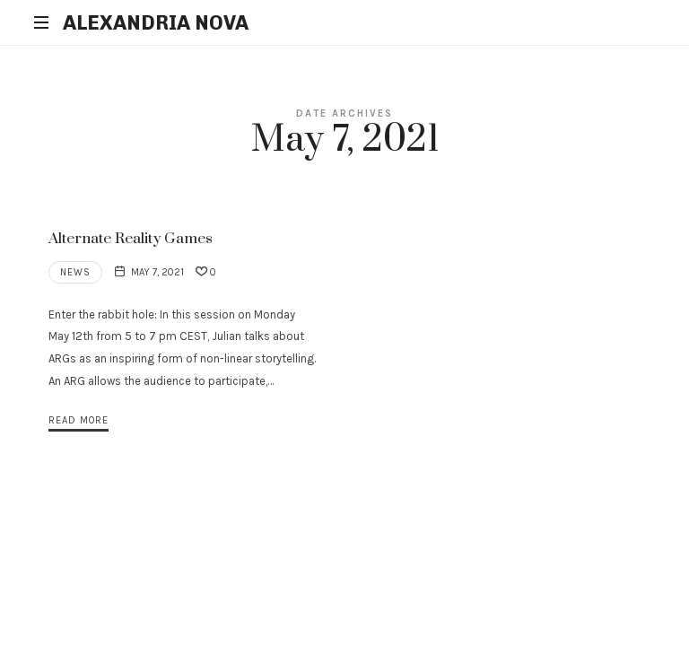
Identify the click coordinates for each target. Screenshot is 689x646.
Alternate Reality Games (130, 239)
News (75, 272)
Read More (78, 420)
